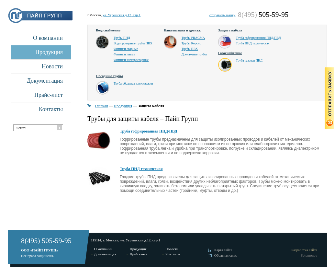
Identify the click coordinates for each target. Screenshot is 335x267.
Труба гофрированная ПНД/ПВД (258, 38)
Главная (101, 106)
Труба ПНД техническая (253, 43)
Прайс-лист (48, 95)
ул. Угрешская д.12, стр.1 (121, 15)
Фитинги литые (124, 54)
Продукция (49, 52)
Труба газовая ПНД (249, 60)
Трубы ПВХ (190, 49)
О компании (48, 38)
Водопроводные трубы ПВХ (133, 43)
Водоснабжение (108, 30)
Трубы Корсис (191, 43)
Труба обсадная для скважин (133, 83)
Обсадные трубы (109, 76)
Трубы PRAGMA (193, 38)
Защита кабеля (230, 30)
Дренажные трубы (194, 54)
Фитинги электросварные (131, 60)
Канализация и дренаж (182, 30)
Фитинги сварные (126, 49)
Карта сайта (223, 250)
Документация (45, 80)
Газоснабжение (230, 53)
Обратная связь (225, 255)
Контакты (51, 109)
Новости (52, 66)
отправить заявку (222, 15)
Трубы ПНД (122, 38)
